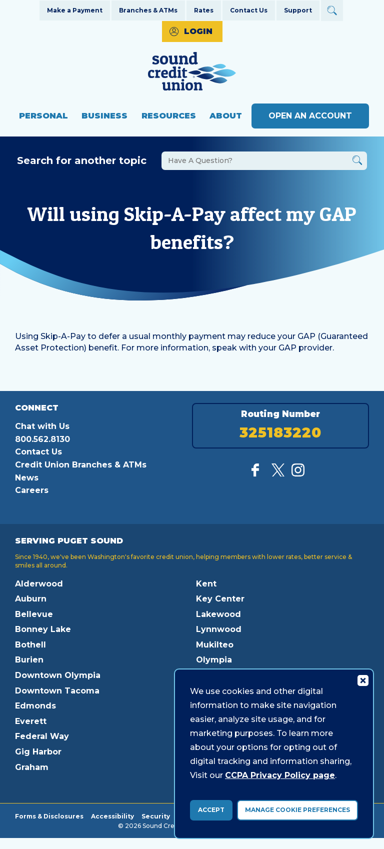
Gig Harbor (38, 751)
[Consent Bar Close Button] (362, 680)
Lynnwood (219, 629)
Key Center (220, 599)
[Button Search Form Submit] (357, 162)
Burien (29, 659)
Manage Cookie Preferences (297, 810)
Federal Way (42, 736)
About (226, 115)
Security (156, 816)
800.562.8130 (42, 439)
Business (105, 115)
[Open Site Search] (332, 10)
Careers (31, 490)
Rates (204, 10)
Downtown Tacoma (57, 691)
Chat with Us (42, 426)
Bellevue (34, 614)
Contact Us (249, 10)
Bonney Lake (43, 629)
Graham (31, 767)
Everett (30, 721)
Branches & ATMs (148, 10)
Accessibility (112, 816)
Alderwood (39, 583)
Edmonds (35, 705)
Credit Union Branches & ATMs (80, 465)
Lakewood (218, 614)
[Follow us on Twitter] (278, 473)
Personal (43, 115)
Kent (206, 583)
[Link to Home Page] (192, 73)
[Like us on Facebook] (258, 473)
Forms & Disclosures (49, 816)
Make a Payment (74, 10)
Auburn (30, 599)
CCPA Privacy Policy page (280, 775)
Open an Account (310, 115)
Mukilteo (215, 645)
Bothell (30, 645)
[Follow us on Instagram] (298, 473)
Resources (169, 115)
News (26, 477)
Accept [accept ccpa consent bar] (211, 810)
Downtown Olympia (57, 675)
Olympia (214, 659)
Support (298, 10)
